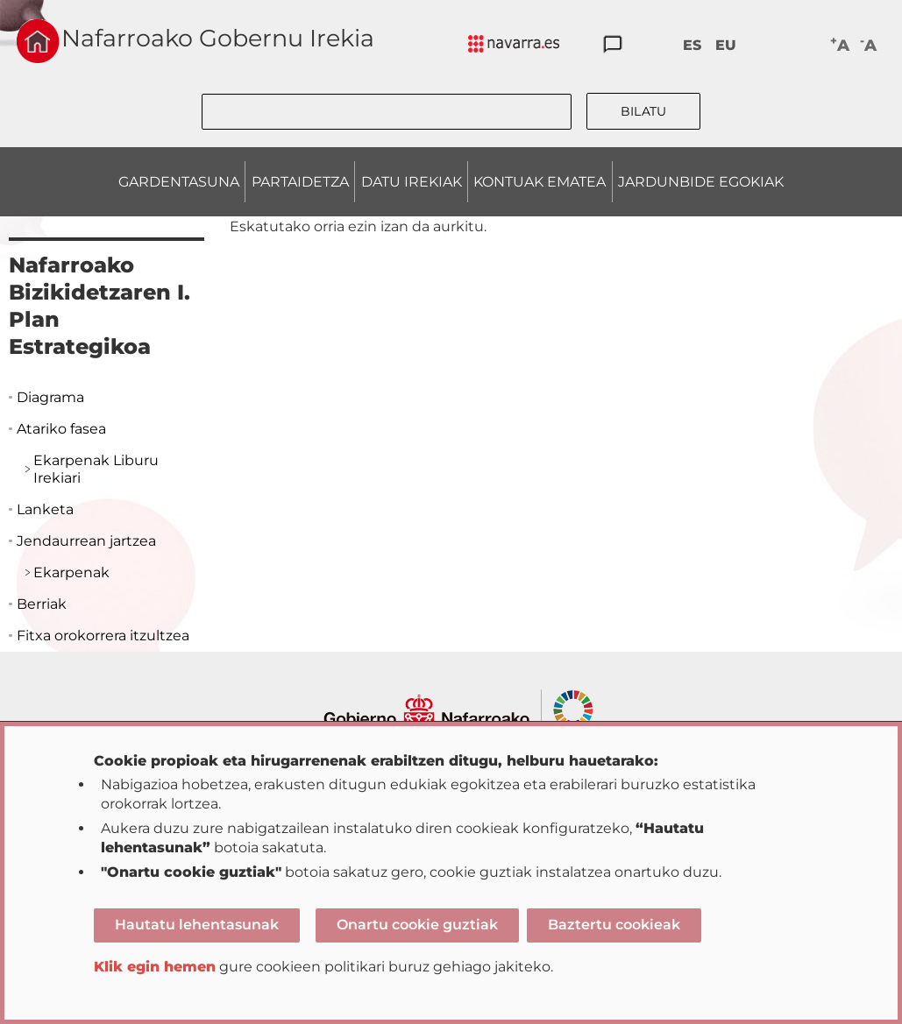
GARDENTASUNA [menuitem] (178, 181)
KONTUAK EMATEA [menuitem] (539, 181)
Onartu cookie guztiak (417, 924)
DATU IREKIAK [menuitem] (411, 181)
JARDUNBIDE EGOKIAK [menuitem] (701, 181)
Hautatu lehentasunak (197, 924)
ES (692, 45)
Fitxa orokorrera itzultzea (103, 635)
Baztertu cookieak (614, 924)
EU (725, 45)
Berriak (42, 604)
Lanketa (45, 509)
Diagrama (50, 397)
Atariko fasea (61, 428)
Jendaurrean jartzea (86, 541)
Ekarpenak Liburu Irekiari (96, 469)
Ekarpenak (71, 572)
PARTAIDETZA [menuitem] (300, 181)
